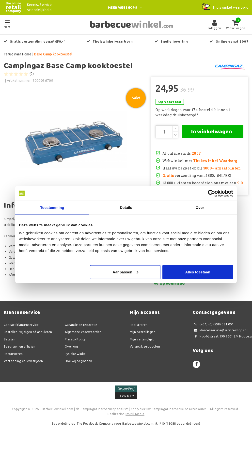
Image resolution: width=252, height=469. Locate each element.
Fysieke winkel (76, 380)
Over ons (72, 373)
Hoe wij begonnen (78, 388)
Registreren (139, 351)
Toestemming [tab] (52, 207)
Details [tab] (126, 207)
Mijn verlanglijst (142, 366)
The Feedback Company (95, 450)
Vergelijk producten (145, 373)
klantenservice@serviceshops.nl (220, 357)
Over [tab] (200, 207)
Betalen (9, 366)
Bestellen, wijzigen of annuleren (28, 359)
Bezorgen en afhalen (19, 373)
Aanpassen (125, 272)
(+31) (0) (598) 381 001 (213, 351)
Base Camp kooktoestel (53, 54)
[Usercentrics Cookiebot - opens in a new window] (211, 193)
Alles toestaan (197, 272)
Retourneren (13, 380)
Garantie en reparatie (81, 351)
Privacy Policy (75, 366)
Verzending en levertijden (23, 388)
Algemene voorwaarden (83, 359)
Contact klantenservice (21, 351)
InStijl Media (135, 440)
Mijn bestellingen (143, 359)
